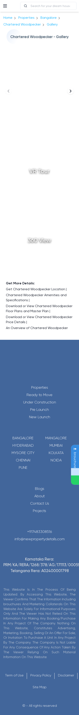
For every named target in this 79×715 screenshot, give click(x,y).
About (39, 496)
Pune (23, 467)
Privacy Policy (40, 675)
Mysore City (23, 453)
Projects (39, 511)
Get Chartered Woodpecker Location (35, 289)
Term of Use (14, 675)
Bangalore (22, 438)
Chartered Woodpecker (22, 24)
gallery (52, 24)
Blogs (39, 489)
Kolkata (56, 453)
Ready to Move (39, 395)
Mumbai (56, 445)
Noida (56, 460)
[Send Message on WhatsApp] (75, 480)
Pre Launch (39, 409)
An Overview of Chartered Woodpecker (37, 328)
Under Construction (39, 402)
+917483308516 (39, 532)
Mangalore (56, 438)
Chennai (23, 460)
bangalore (48, 18)
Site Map (40, 687)
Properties (26, 18)
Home (7, 18)
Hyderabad (23, 445)
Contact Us (39, 503)
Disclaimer (66, 675)
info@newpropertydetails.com (40, 539)
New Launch (39, 417)
